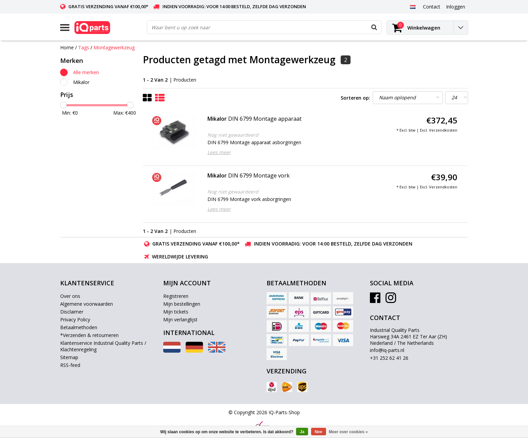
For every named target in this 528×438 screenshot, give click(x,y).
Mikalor (81, 82)
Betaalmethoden (78, 327)
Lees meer (219, 152)
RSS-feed (70, 365)
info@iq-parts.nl (387, 350)
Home (67, 47)
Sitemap (69, 357)
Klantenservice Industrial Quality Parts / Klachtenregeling (103, 346)
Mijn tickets (175, 311)
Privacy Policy (75, 319)
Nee (318, 431)
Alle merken (86, 72)
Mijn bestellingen (181, 304)
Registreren (175, 296)
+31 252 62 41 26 (389, 358)
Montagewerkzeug (114, 47)
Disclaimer (71, 311)
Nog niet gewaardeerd (232, 135)
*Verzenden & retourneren (89, 335)
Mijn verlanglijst (180, 319)
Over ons (70, 296)
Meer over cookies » (348, 431)
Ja (302, 431)
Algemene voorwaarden (86, 304)
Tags (83, 47)
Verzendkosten (443, 130)
